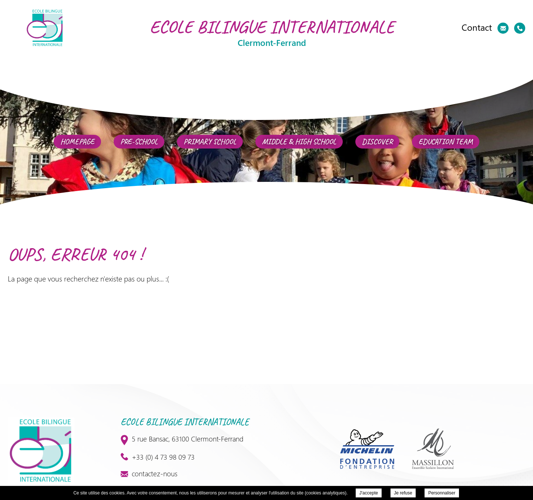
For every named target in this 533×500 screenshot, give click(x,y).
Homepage (77, 141)
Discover (377, 141)
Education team (446, 141)
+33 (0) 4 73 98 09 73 (158, 456)
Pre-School (139, 141)
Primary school (210, 141)
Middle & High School (299, 141)
